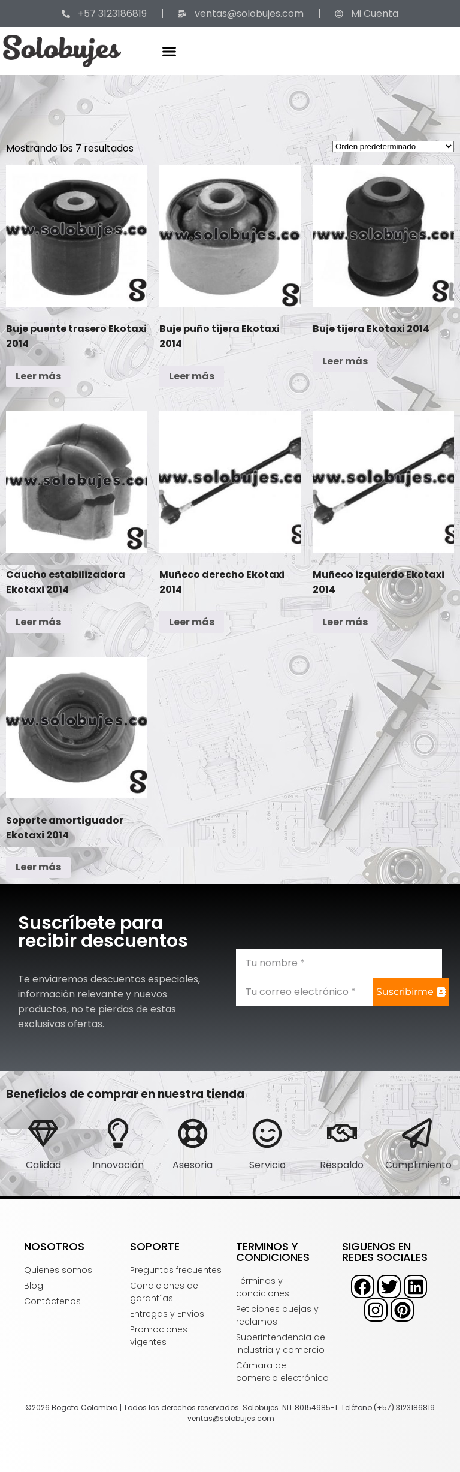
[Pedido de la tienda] (393, 146)
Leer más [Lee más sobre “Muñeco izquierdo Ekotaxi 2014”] (345, 622)
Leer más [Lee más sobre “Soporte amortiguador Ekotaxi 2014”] (38, 867)
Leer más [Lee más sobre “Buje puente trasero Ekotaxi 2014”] (38, 376)
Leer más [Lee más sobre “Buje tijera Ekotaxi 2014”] (345, 361)
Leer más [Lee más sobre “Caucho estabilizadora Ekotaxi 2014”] (38, 622)
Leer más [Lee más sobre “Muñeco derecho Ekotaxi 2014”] (191, 622)
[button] (169, 51)
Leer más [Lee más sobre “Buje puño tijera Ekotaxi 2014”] (191, 376)
